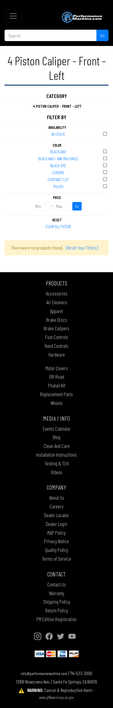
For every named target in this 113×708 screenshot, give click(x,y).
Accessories (56, 293)
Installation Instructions (56, 455)
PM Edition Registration (56, 619)
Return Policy (56, 610)
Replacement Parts (56, 394)
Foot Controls (56, 337)
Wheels (56, 403)
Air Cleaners (56, 302)
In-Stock (79, 134)
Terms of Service (56, 559)
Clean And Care (57, 446)
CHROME (80, 172)
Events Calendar (57, 429)
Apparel (56, 311)
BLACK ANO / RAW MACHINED (73, 158)
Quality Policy (56, 550)
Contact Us (56, 584)
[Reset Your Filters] (82, 247)
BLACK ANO (79, 151)
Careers (57, 506)
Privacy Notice (56, 541)
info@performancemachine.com (44, 673)
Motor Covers (57, 368)
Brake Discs (56, 320)
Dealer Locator (56, 515)
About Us (56, 497)
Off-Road (56, 377)
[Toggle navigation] (13, 16)
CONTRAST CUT (78, 179)
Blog (56, 437)
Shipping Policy (56, 602)
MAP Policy (56, 533)
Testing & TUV (57, 463)
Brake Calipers (56, 328)
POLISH (80, 186)
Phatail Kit (56, 385)
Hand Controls (56, 346)
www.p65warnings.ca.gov (56, 697)
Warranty (56, 593)
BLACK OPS (79, 165)
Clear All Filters (58, 226)
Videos (56, 472)
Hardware (57, 354)
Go (102, 35)
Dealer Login (56, 524)
